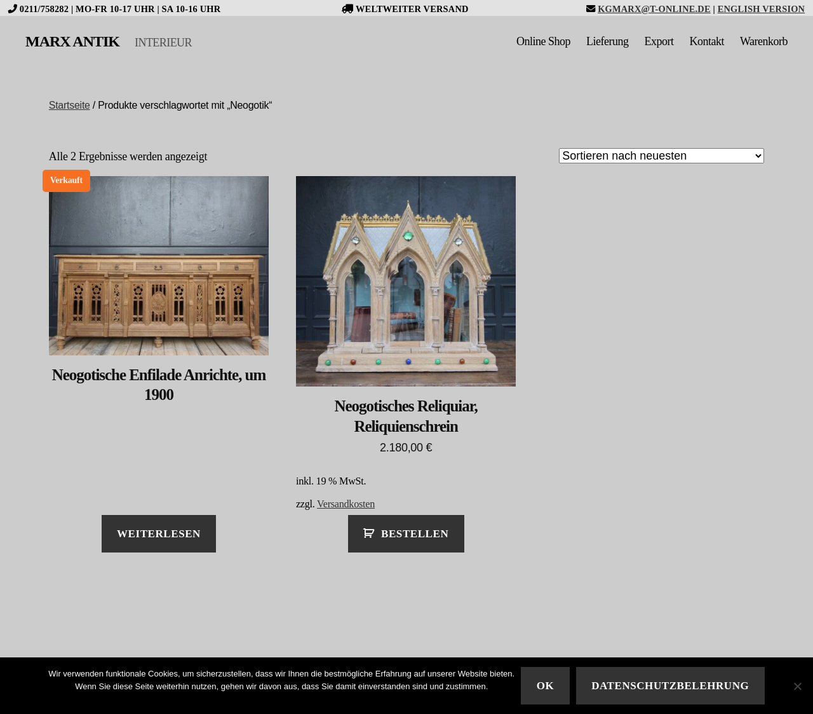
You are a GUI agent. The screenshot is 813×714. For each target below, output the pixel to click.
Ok (545, 686)
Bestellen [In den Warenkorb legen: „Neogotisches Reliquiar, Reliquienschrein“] (414, 534)
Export (658, 41)
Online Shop (543, 41)
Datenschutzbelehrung (670, 686)
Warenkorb (764, 41)
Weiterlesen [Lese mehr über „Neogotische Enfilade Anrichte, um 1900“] (159, 534)
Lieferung (607, 41)
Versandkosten (346, 504)
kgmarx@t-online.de (654, 9)
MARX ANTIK (72, 41)
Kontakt (706, 41)
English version (761, 9)
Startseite (69, 105)
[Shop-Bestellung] (661, 155)
